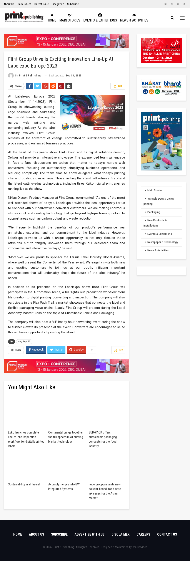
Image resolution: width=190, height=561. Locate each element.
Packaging (153, 212)
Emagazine (58, 4)
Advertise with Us (90, 534)
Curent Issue (41, 4)
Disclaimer (121, 534)
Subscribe (73, 4)
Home (60, 17)
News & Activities (142, 17)
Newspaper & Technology (162, 242)
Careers (143, 534)
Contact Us (167, 534)
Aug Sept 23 (24, 341)
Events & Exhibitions (108, 17)
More (163, 17)
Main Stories (78, 17)
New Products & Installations (155, 223)
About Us (9, 4)
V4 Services (140, 547)
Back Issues (24, 4)
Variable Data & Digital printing (158, 201)
